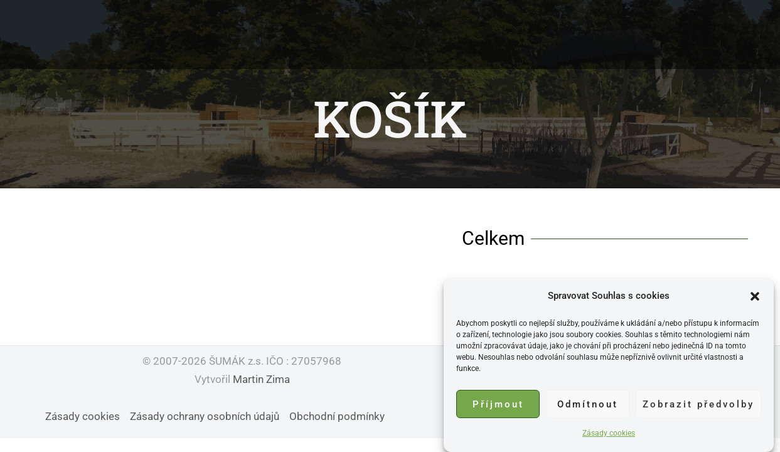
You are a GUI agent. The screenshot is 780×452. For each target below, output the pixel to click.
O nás (235, 34)
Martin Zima (261, 379)
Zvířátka (293, 34)
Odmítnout (587, 405)
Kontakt (488, 34)
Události (357, 34)
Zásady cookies (608, 433)
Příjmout (498, 405)
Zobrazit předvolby (698, 405)
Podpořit (423, 34)
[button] (755, 297)
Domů (183, 34)
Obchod (551, 34)
